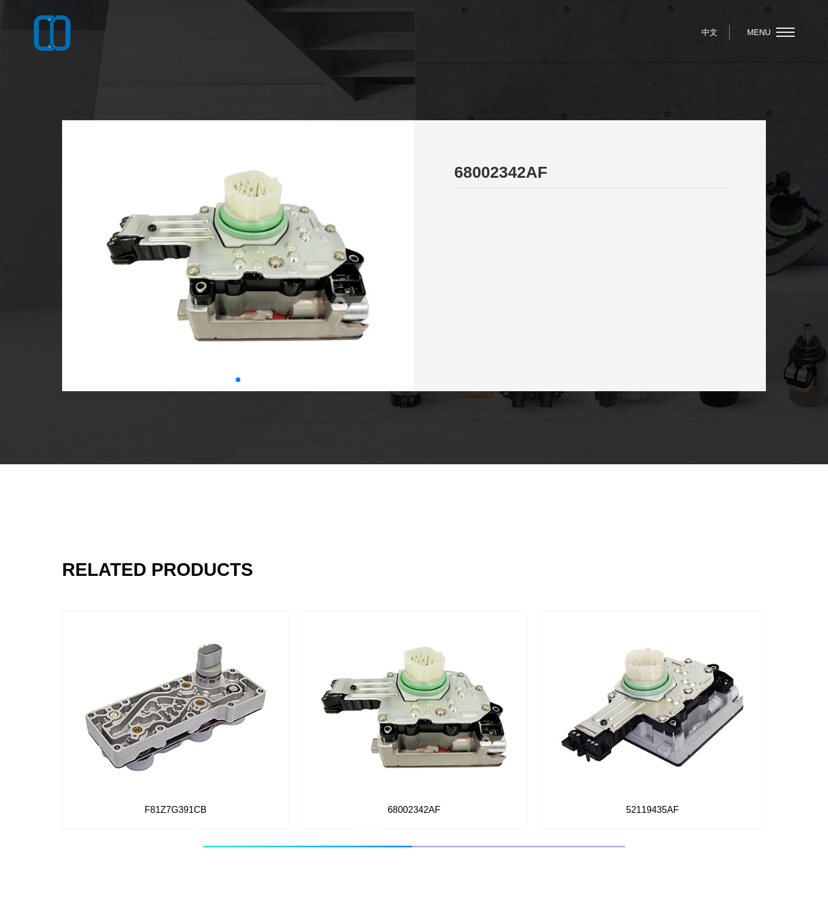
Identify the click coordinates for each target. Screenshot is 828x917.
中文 (710, 32)
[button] (238, 379)
